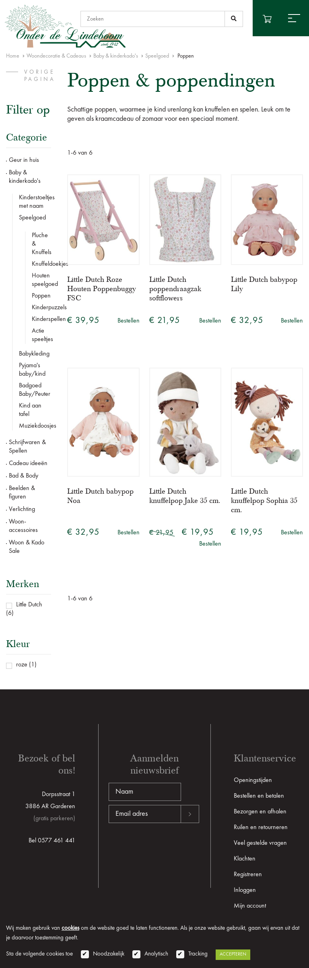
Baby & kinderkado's (115, 56)
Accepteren (233, 954)
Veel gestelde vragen (260, 843)
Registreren (248, 874)
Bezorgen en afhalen (260, 812)
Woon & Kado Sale (26, 547)
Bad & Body (23, 476)
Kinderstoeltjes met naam (35, 201)
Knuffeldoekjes (41, 264)
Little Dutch (29, 605)
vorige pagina (40, 75)
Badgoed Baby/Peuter (34, 390)
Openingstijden (253, 780)
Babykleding (34, 354)
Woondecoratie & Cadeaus (56, 56)
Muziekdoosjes (35, 426)
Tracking (198, 954)
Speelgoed (157, 56)
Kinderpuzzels (41, 307)
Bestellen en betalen (259, 796)
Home (12, 56)
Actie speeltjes (41, 335)
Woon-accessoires (23, 526)
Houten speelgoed (41, 280)
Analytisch (156, 954)
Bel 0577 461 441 (52, 841)
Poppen (41, 296)
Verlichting (22, 509)
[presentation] (170, 849)
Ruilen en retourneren (261, 827)
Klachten (244, 859)
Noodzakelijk (108, 954)
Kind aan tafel (30, 410)
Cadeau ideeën (28, 463)
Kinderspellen (41, 319)
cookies (70, 928)
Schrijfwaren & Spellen (27, 446)
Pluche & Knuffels (41, 244)
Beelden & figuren (22, 492)
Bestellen (128, 321)
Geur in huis (24, 160)
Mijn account (250, 906)
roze (21, 665)
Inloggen (245, 890)
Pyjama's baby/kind (32, 369)
